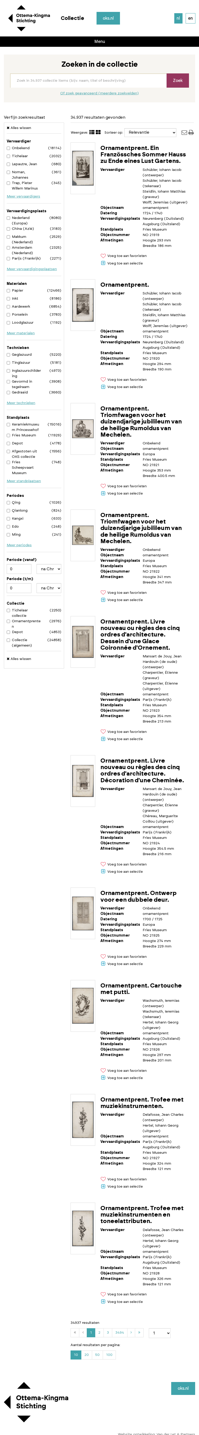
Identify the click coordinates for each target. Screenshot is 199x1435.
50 (97, 1355)
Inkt (12, 298)
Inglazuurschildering (24, 373)
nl (178, 18)
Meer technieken (21, 403)
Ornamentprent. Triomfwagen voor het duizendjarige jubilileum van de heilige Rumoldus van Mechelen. (141, 422)
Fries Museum (21, 435)
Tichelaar (17, 156)
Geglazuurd (19, 354)
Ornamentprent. (124, 285)
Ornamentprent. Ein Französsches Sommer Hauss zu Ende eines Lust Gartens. (143, 154)
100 (109, 1355)
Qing (13, 502)
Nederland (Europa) (18, 220)
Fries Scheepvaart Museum (20, 467)
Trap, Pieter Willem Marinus (22, 185)
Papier (15, 290)
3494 (120, 1333)
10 (76, 1355)
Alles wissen (19, 128)
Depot (15, 443)
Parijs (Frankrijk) (24, 258)
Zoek (178, 81)
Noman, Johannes (17, 174)
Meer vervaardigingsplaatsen (32, 269)
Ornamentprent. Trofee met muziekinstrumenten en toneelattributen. (142, 1215)
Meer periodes (19, 545)
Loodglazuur (20, 322)
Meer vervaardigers (23, 196)
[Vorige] (83, 1332)
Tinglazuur (18, 363)
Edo (13, 526)
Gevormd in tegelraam (19, 384)
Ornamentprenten (24, 623)
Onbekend (18, 148)
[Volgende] (131, 1332)
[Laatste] (139, 1332)
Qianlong (17, 510)
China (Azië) (20, 229)
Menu (99, 42)
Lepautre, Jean (22, 164)
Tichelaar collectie (17, 613)
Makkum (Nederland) (20, 239)
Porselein (17, 314)
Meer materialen (21, 333)
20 (86, 1355)
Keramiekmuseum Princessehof (23, 427)
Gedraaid (17, 392)
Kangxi (15, 518)
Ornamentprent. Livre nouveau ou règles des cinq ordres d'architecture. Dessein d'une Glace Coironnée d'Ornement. (140, 635)
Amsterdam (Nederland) (20, 250)
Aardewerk (18, 306)
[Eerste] (75, 1332)
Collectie (72, 18)
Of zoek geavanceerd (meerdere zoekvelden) (99, 93)
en (190, 18)
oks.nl (108, 18)
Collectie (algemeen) (19, 642)
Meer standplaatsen (24, 481)
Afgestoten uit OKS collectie (22, 454)
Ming (14, 534)
